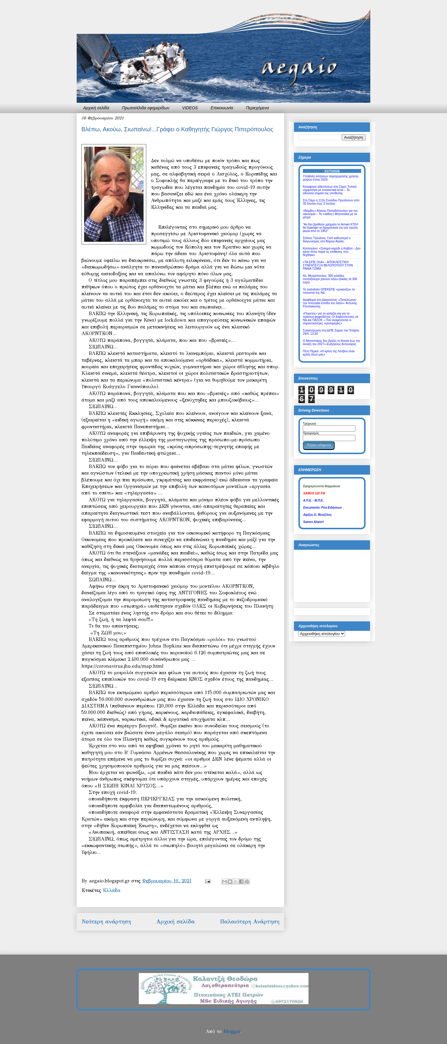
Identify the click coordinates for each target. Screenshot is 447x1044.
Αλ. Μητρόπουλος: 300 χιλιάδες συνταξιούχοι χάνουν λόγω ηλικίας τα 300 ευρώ (330, 279)
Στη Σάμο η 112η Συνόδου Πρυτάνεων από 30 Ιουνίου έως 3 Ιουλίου (331, 202)
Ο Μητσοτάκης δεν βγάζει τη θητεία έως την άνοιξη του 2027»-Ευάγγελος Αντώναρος (331, 342)
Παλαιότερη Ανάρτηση (249, 921)
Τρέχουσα (309, 423)
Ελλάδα (111, 890)
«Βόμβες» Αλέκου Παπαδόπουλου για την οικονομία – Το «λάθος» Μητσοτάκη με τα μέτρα (330, 214)
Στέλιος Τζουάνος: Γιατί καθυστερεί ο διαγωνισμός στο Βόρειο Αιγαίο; (327, 239)
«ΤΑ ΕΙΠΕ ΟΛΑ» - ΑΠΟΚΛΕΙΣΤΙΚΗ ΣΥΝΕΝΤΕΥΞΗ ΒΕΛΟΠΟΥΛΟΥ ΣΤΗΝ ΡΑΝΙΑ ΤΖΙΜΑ (328, 265)
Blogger (232, 1031)
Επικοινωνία (222, 107)
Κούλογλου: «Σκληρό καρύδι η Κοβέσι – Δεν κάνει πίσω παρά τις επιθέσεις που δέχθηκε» (332, 252)
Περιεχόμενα (257, 107)
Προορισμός (311, 433)
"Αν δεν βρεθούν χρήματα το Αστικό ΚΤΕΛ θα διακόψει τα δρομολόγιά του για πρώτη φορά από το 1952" (330, 228)
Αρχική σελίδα (96, 107)
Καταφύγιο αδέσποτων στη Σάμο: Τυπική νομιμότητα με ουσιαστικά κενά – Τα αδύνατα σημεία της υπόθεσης (330, 190)
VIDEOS (190, 107)
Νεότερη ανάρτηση (106, 921)
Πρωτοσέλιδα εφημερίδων (145, 107)
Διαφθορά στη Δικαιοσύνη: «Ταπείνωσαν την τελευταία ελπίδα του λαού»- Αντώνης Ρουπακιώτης (330, 303)
